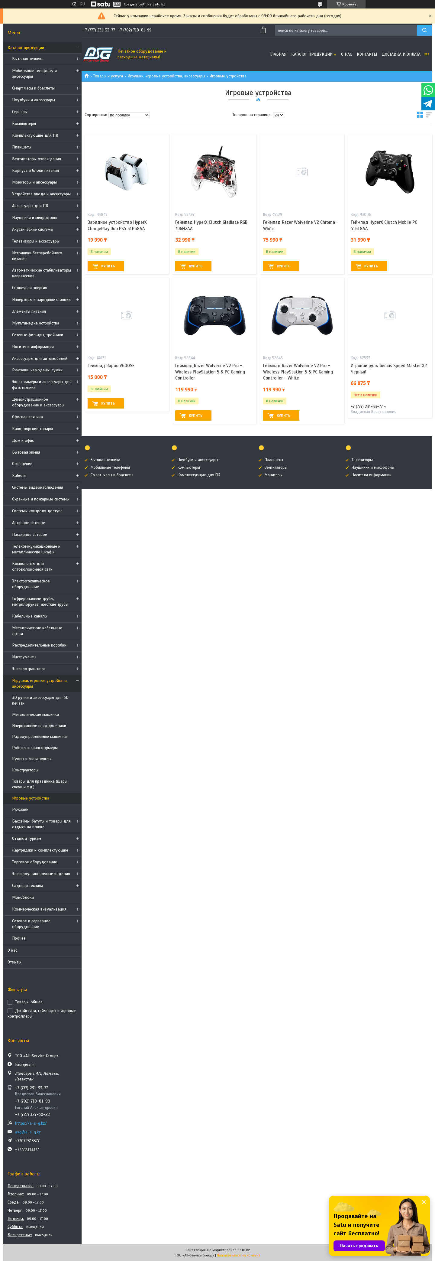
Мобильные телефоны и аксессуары (34, 73)
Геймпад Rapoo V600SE (111, 365)
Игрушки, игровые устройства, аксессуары (40, 683)
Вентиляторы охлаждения (36, 158)
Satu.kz (243, 1250)
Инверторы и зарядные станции (41, 299)
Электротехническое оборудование (31, 583)
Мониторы (273, 475)
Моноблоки (23, 897)
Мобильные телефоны (110, 467)
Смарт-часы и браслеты (112, 475)
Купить (108, 266)
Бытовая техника (28, 58)
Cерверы (19, 111)
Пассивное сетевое (29, 534)
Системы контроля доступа (37, 510)
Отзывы (14, 962)
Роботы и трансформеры (35, 747)
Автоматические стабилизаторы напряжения (41, 273)
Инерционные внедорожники (39, 725)
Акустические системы (32, 229)
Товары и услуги (108, 76)
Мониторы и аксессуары (34, 182)
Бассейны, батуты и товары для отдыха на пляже (41, 824)
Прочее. (19, 938)
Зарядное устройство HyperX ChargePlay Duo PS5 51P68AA (117, 225)
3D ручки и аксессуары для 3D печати (40, 700)
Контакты (367, 54)
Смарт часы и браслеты (33, 88)
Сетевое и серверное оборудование (31, 923)
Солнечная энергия (29, 287)
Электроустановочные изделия (41, 873)
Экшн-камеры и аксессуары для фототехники (42, 384)
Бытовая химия (26, 452)
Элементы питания (29, 311)
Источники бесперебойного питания (37, 255)
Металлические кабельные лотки (37, 630)
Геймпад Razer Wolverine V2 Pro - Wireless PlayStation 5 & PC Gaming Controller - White (298, 372)
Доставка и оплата (401, 54)
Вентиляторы (276, 467)
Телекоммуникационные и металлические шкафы (36, 549)
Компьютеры (24, 123)
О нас (12, 950)
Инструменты (24, 657)
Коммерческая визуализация (39, 909)
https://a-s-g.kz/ (31, 1123)
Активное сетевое (28, 522)
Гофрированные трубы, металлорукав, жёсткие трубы (40, 601)
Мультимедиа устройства (35, 323)
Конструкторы (25, 770)
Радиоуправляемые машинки (39, 736)
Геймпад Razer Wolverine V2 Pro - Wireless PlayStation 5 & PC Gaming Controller (210, 372)
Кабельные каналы (29, 616)
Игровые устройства (30, 798)
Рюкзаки (20, 809)
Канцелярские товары (32, 428)
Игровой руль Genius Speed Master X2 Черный (389, 368)
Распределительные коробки (39, 645)
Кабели (19, 475)
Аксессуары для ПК (30, 205)
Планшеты (21, 147)
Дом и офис (23, 440)
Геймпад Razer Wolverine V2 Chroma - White (301, 225)
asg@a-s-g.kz (28, 1132)
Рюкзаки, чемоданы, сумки (37, 370)
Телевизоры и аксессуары (36, 241)
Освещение (22, 463)
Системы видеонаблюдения (37, 487)
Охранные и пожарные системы (40, 499)
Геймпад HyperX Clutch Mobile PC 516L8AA (384, 225)
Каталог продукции (26, 47)
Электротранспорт (29, 668)
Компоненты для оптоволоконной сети (32, 566)
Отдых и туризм (26, 838)
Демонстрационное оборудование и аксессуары (38, 402)
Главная (277, 54)
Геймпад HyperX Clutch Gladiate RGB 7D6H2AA (211, 225)
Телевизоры (362, 460)
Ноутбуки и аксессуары (33, 100)
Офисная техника (27, 416)
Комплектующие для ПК (35, 135)
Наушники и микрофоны (34, 217)
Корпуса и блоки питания (35, 170)
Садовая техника (27, 885)
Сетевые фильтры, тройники (37, 334)
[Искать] (424, 30)
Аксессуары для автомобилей (39, 358)
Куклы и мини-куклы (31, 758)
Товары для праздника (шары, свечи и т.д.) (40, 784)
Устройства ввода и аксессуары (41, 194)
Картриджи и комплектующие (40, 850)
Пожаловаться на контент (238, 1255)
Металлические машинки (35, 714)
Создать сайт (135, 4)
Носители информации (33, 346)
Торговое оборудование (34, 862)
